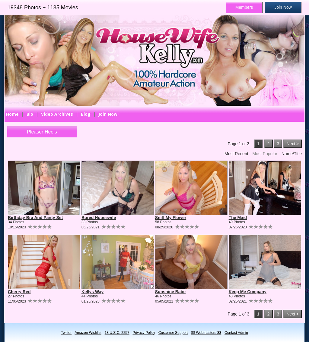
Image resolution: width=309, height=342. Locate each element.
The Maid (238, 217)
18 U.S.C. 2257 (117, 333)
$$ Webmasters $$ (206, 333)
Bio (30, 114)
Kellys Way (92, 291)
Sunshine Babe (170, 291)
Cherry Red (19, 291)
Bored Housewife (98, 217)
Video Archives (57, 114)
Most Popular (264, 153)
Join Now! (108, 114)
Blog (86, 114)
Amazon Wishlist (88, 333)
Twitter (66, 333)
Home (12, 114)
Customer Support (173, 333)
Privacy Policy (143, 333)
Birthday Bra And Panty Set (35, 217)
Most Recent (236, 153)
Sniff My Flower (170, 217)
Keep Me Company (247, 291)
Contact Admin (236, 333)
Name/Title (292, 153)
